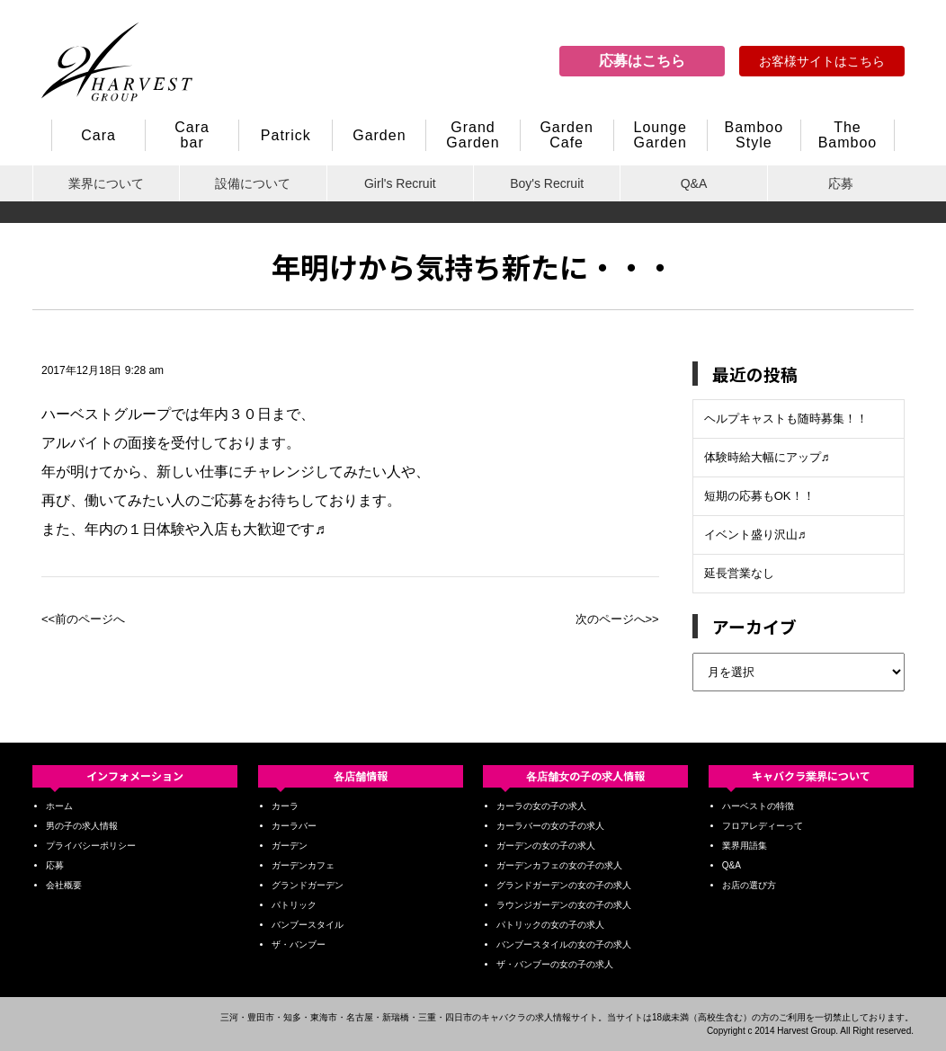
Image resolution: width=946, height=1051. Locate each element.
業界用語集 (744, 846)
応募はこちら (642, 60)
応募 (840, 183)
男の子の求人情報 (82, 826)
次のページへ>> (617, 619)
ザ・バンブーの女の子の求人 (554, 964)
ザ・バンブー (299, 944)
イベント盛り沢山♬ (755, 534)
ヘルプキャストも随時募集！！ (786, 418)
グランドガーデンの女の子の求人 (563, 885)
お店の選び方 (749, 885)
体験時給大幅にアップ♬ (767, 457)
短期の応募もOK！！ (759, 496)
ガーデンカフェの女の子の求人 (559, 865)
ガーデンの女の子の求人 (545, 846)
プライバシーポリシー (91, 846)
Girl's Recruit (400, 183)
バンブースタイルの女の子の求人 (563, 944)
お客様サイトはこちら (822, 61)
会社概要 (64, 885)
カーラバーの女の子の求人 (550, 826)
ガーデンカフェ (303, 865)
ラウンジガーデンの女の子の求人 (563, 905)
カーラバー (294, 826)
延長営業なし (739, 573)
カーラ (285, 806)
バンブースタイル (308, 925)
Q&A (694, 183)
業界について (106, 183)
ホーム (59, 806)
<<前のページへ (83, 619)
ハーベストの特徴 (758, 806)
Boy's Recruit (547, 183)
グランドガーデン (308, 885)
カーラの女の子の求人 (541, 806)
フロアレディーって (762, 826)
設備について (252, 183)
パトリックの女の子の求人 (550, 925)
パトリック (294, 905)
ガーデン (290, 846)
